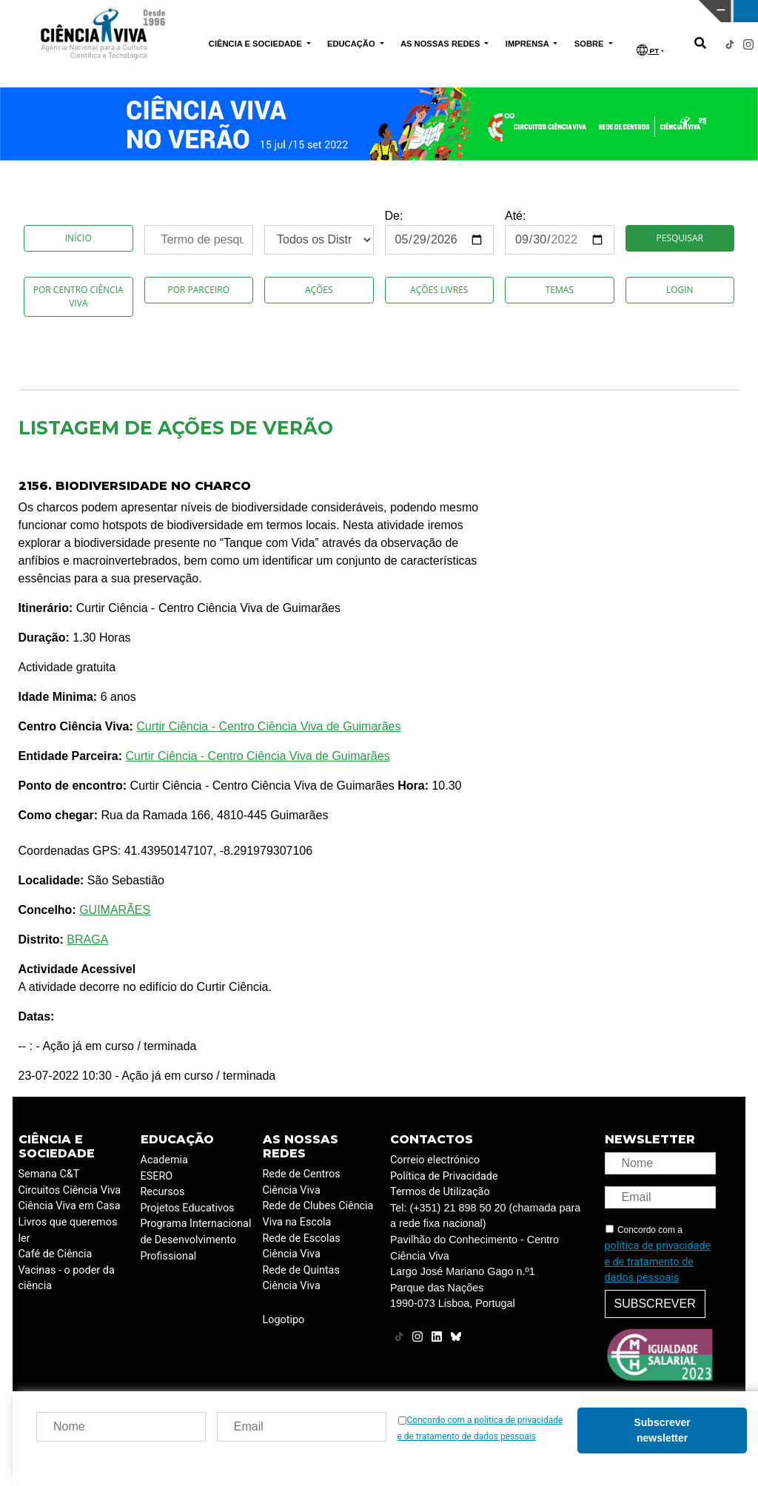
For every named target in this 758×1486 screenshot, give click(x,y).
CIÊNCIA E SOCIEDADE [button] (256, 43)
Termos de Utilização (440, 1192)
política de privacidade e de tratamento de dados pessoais (658, 1262)
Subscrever (655, 1303)
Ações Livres (439, 289)
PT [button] (648, 50)
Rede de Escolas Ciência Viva (302, 1246)
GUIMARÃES (114, 910)
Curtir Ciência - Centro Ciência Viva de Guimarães (268, 726)
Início (78, 238)
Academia (164, 1160)
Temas (560, 289)
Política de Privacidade (444, 1176)
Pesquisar (680, 238)
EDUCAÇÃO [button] (352, 43)
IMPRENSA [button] (528, 43)
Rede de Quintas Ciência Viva (301, 1278)
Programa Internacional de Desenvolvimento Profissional (196, 1239)
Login (680, 289)
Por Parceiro (198, 289)
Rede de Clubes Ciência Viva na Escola (318, 1214)
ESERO (157, 1176)
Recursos (163, 1192)
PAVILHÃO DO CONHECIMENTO (340, 9)
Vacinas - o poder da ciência (67, 1278)
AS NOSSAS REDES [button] (441, 43)
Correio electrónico (435, 1160)
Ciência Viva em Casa (70, 1206)
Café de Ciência (56, 1254)
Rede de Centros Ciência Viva (302, 1182)
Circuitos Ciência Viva (70, 1190)
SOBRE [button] (590, 43)
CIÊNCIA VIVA (512, 11)
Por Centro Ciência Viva (78, 296)
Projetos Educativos (188, 1208)
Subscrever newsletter (662, 1430)
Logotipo (284, 1320)
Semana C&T (49, 1174)
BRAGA (87, 939)
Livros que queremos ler (68, 1230)
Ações (319, 289)
